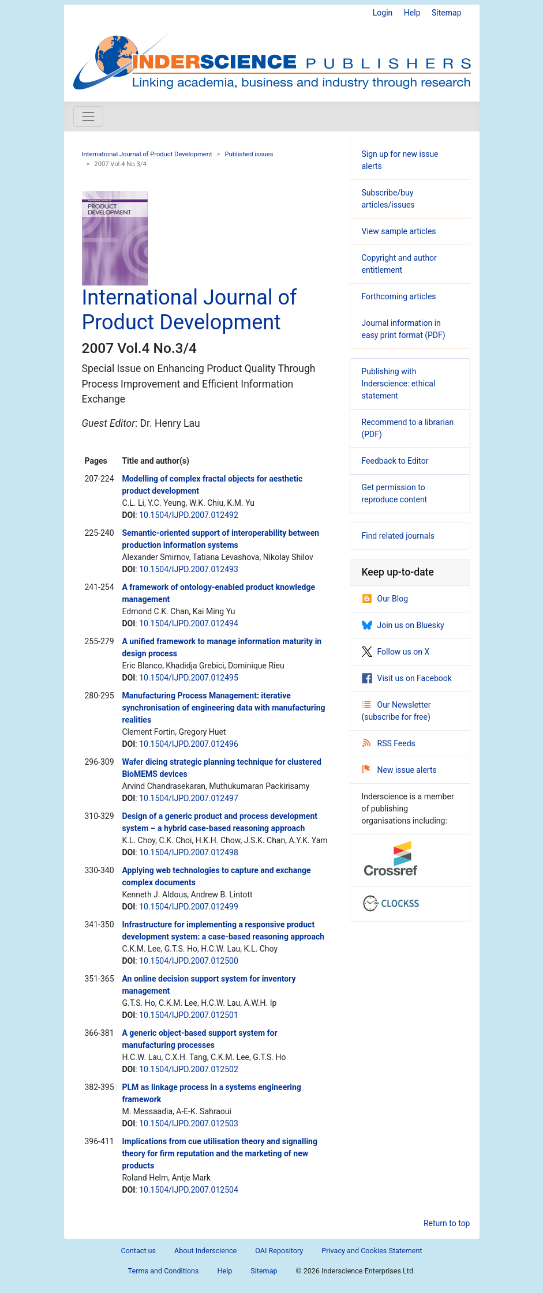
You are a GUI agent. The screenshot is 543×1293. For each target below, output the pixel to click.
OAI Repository (279, 1250)
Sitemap (446, 12)
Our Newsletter (396, 704)
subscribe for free (396, 716)
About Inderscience (205, 1250)
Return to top (447, 1223)
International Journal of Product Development (147, 154)
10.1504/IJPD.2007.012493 (188, 569)
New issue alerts (399, 770)
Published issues (248, 154)
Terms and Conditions (163, 1270)
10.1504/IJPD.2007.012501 (188, 1015)
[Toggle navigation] (88, 116)
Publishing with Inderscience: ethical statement (399, 383)
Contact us (138, 1250)
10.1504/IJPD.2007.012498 (188, 852)
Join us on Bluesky (403, 625)
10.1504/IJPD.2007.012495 (188, 677)
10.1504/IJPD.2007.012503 (188, 1123)
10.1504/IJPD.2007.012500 (188, 960)
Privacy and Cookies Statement (371, 1250)
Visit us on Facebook (407, 678)
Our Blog (385, 598)
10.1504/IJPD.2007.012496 (188, 744)
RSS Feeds (388, 743)
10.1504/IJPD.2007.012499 (188, 906)
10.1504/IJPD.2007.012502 (188, 1069)
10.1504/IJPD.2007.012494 (188, 623)
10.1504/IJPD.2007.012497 (188, 798)
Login (383, 12)
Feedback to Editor (395, 460)
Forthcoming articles (399, 296)
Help (412, 12)
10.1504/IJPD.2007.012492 (188, 515)
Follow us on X (396, 651)
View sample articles (399, 231)
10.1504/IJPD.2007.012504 (188, 1189)
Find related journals (398, 535)
